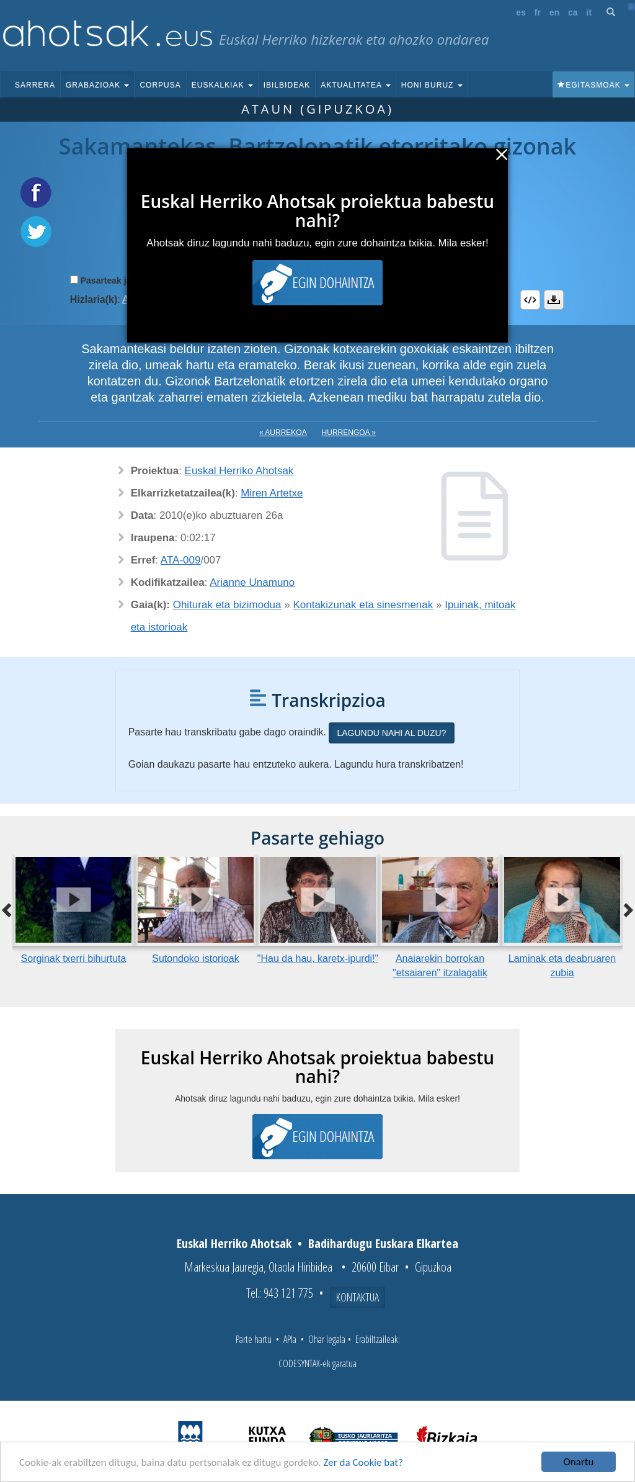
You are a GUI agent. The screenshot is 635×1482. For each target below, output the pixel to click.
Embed (530, 300)
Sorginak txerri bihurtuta (74, 958)
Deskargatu (554, 300)
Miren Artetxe (272, 493)
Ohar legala (326, 1339)
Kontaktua (357, 1297)
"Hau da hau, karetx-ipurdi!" (317, 958)
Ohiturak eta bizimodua (227, 605)
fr (538, 12)
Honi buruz (432, 85)
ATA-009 (181, 560)
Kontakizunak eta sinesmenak (363, 605)
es (521, 12)
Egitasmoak (593, 85)
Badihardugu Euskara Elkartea (383, 1243)
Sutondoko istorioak (195, 958)
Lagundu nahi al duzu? (391, 733)
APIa (289, 1339)
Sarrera (35, 85)
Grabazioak (97, 85)
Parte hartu (254, 1339)
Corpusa (160, 85)
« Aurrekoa (283, 432)
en (554, 12)
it (589, 12)
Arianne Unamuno (252, 582)
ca (573, 12)
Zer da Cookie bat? (363, 1462)
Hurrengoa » (349, 432)
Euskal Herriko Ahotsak (239, 471)
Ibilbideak (287, 85)
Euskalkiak (222, 85)
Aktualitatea (356, 85)
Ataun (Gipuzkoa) (317, 109)
